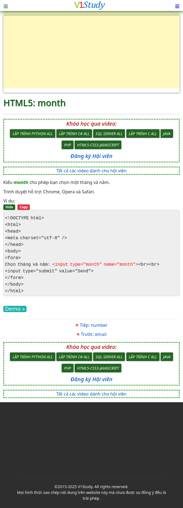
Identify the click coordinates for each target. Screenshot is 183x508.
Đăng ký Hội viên (91, 156)
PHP (67, 145)
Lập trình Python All (32, 133)
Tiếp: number (91, 325)
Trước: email (91, 334)
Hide (9, 207)
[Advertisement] (91, 54)
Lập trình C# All (74, 133)
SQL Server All (109, 133)
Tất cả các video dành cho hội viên (91, 171)
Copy (24, 207)
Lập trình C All (143, 133)
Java (167, 133)
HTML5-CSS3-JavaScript (98, 145)
